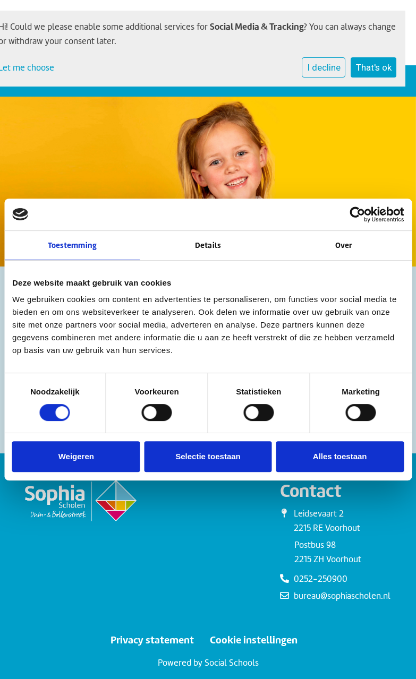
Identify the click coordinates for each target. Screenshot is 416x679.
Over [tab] (343, 245)
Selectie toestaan (208, 456)
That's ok (374, 67)
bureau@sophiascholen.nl (342, 595)
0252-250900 (320, 579)
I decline (324, 67)
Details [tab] (208, 245)
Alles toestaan (340, 456)
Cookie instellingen (254, 640)
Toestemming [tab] (72, 245)
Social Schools (232, 662)
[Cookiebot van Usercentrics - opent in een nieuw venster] (357, 214)
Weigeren (76, 456)
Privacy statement (152, 640)
